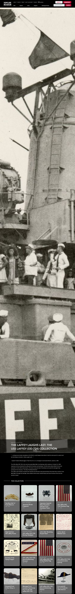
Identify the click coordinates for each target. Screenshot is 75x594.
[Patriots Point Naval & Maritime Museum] (7, 3)
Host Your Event (29, 2)
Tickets (59, 2)
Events (18, 2)
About (14, 2)
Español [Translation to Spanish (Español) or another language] (40, 2)
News (23, 2)
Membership (67, 2)
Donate (35, 2)
